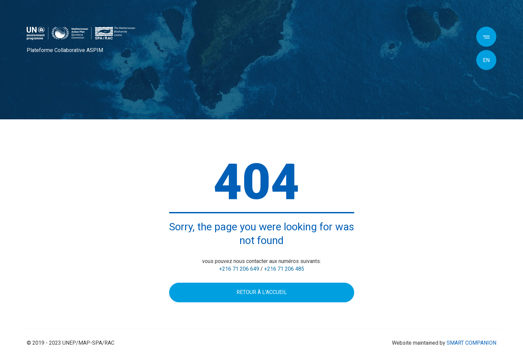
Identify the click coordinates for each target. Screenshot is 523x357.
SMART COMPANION (471, 343)
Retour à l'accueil (261, 292)
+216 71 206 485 (284, 269)
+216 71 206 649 (239, 269)
